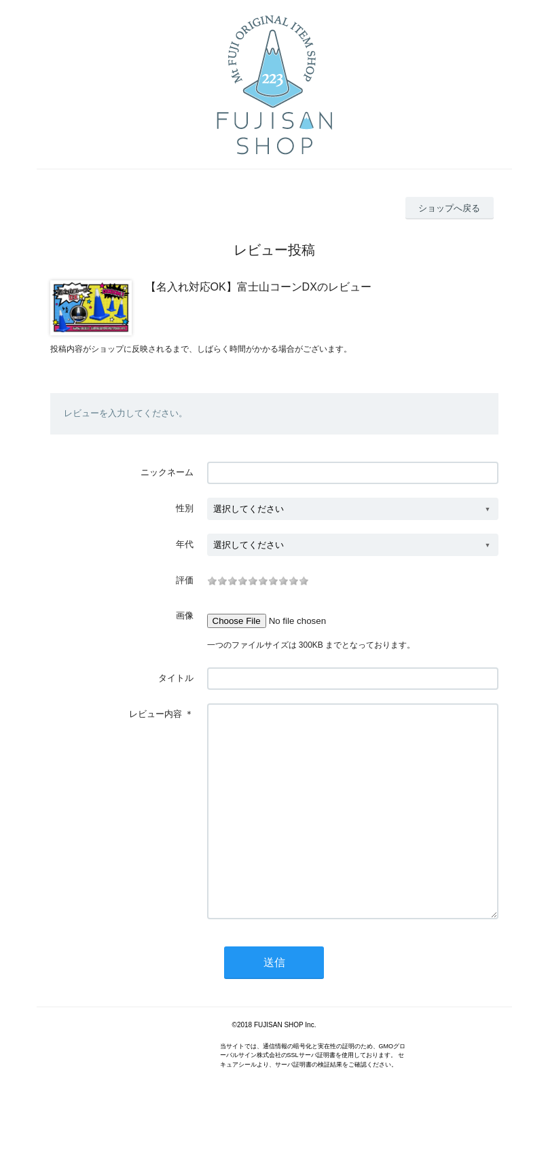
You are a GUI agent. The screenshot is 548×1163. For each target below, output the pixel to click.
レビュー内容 (155, 714)
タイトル (176, 678)
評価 (185, 580)
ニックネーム (167, 472)
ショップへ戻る (449, 208)
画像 (185, 615)
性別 (185, 508)
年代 (185, 544)
